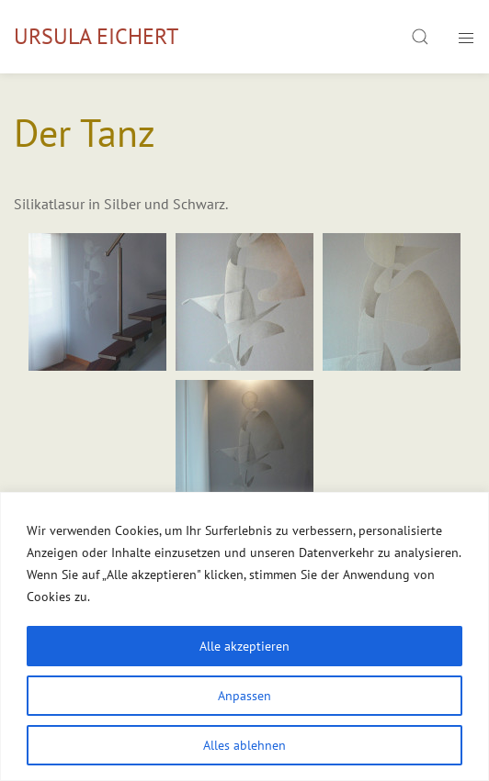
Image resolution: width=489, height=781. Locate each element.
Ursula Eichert (96, 36)
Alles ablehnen (244, 745)
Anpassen (244, 695)
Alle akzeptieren (244, 646)
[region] (244, 636)
